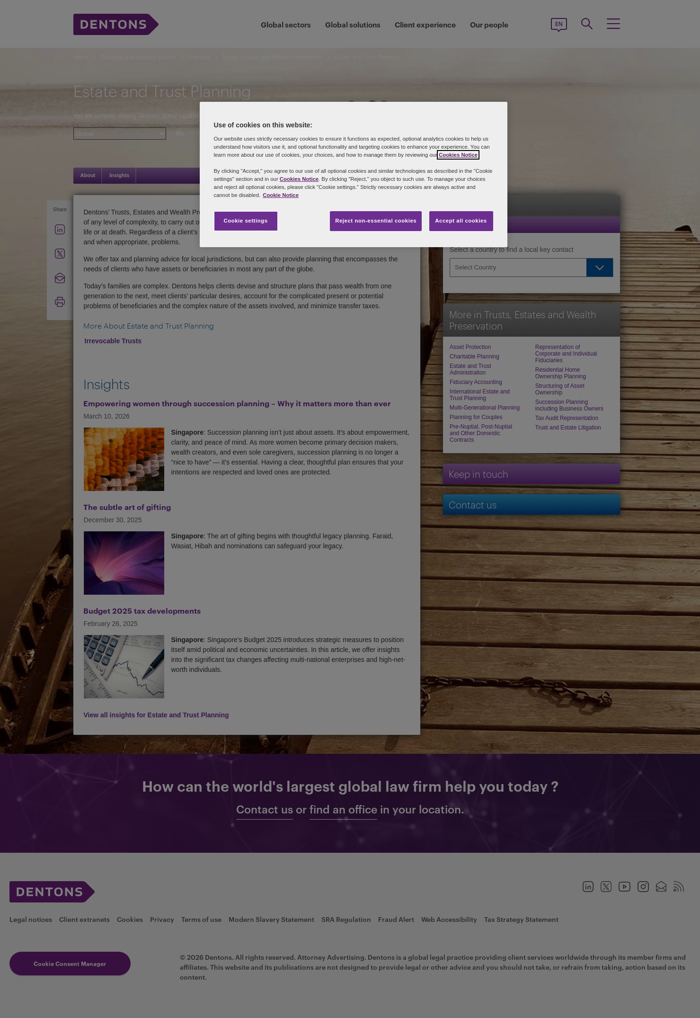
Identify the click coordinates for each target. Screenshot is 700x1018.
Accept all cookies (461, 220)
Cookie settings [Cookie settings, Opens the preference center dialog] (245, 220)
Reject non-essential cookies (375, 220)
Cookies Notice (458, 155)
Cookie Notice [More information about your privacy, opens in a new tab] (281, 195)
